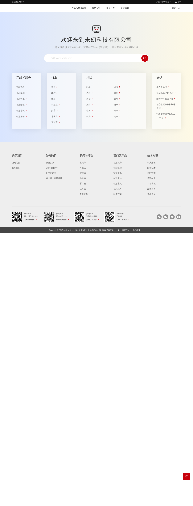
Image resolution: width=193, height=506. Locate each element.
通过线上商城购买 (54, 178)
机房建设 (151, 162)
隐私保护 (126, 230)
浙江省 (83, 183)
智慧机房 (117, 162)
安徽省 (83, 173)
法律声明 (136, 230)
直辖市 (83, 162)
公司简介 (16, 162)
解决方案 (117, 194)
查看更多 (84, 194)
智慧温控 (117, 168)
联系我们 (16, 168)
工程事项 (151, 183)
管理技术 (151, 178)
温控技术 (151, 168)
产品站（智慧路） (100, 47)
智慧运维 (117, 178)
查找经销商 (51, 173)
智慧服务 (117, 189)
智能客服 (50, 162)
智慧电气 (117, 183)
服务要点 (151, 189)
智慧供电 (117, 173)
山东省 (83, 178)
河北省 (83, 168)
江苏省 (83, 189)
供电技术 (151, 173)
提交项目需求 (52, 168)
